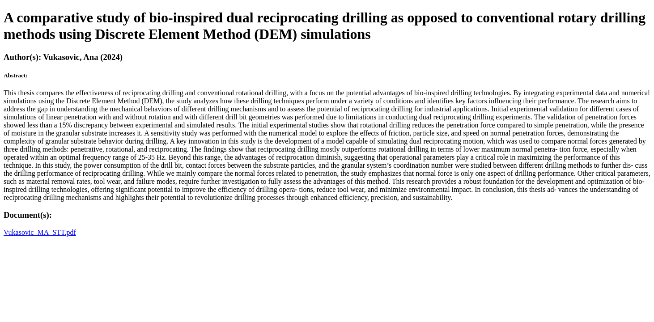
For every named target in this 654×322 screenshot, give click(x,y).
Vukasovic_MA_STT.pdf (40, 232)
